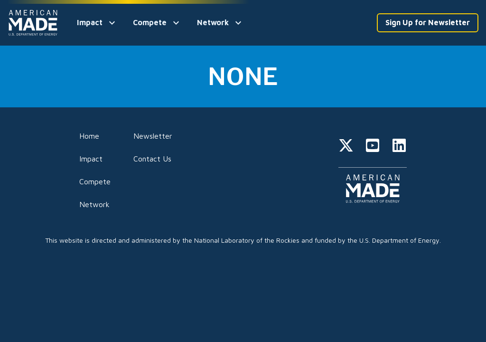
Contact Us (152, 158)
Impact (91, 158)
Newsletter (152, 136)
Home (89, 136)
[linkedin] (399, 147)
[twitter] (346, 147)
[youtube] (372, 147)
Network (94, 204)
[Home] (34, 23)
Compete (95, 181)
